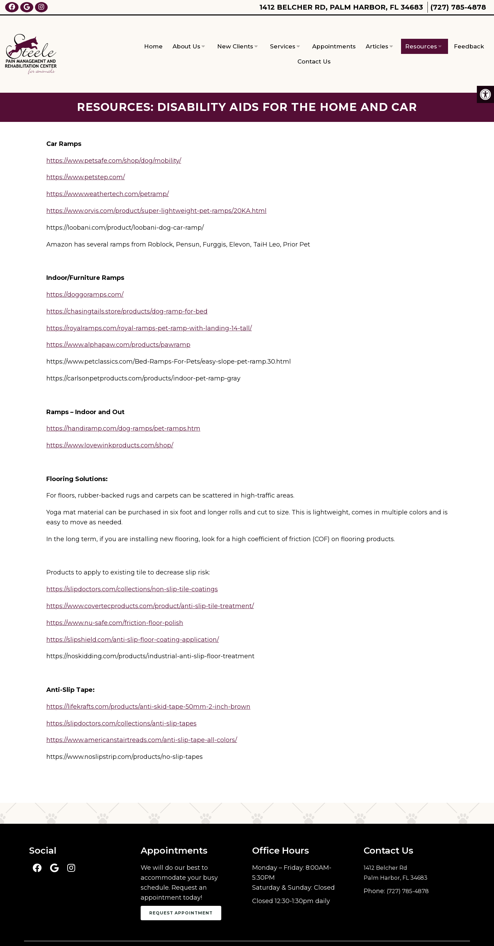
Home (153, 35)
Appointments (334, 35)
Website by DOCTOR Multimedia (419, 931)
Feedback (469, 35)
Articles (377, 35)
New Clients (235, 35)
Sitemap (252, 931)
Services (282, 35)
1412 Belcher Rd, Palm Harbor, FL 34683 (341, 7)
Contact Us (314, 50)
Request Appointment (181, 890)
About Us (186, 35)
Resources (421, 35)
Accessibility (289, 931)
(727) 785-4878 (458, 7)
